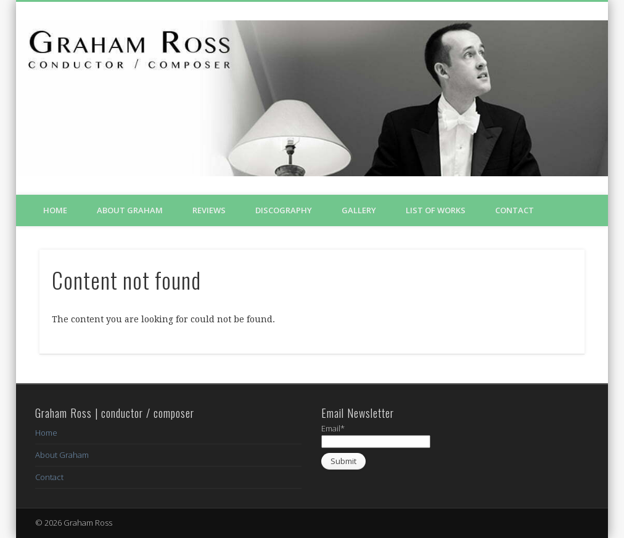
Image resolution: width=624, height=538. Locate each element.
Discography (283, 210)
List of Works (436, 210)
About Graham (130, 210)
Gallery (359, 210)
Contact (514, 210)
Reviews (209, 210)
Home (55, 210)
